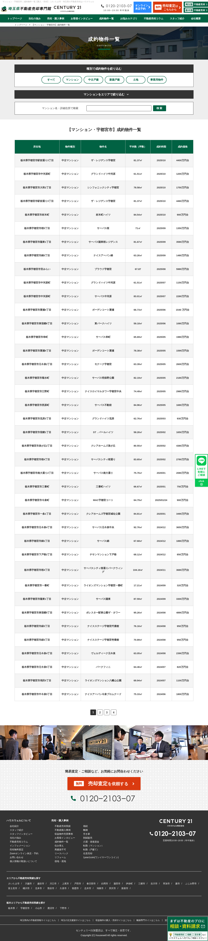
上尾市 (65, 883)
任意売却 (87, 853)
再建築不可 (60, 849)
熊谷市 (50, 888)
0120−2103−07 (107, 798)
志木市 (87, 888)
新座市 (124, 888)
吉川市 (154, 883)
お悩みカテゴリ (128, 18)
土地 (135, 79)
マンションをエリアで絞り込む (104, 94)
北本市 (38, 888)
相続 (85, 826)
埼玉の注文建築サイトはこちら (76, 920)
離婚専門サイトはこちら (148, 920)
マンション (72, 79)
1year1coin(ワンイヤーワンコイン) (101, 857)
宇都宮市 (25, 908)
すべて (51, 79)
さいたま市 (14, 883)
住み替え (59, 845)
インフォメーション (20, 845)
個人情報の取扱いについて (23, 861)
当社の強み (34, 18)
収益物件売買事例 (64, 834)
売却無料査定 (16, 849)
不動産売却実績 (63, 826)
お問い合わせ (16, 857)
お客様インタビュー (82, 18)
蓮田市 (117, 883)
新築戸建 (114, 79)
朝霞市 (75, 888)
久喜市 (63, 888)
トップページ (14, 18)
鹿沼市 (50, 908)
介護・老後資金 (91, 841)
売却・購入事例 (55, 18)
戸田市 (77, 883)
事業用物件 (156, 79)
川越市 (28, 883)
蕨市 (177, 883)
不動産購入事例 (63, 830)
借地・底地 (60, 861)
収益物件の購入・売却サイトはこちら (113, 920)
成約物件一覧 (106, 18)
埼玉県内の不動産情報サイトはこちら (38, 920)
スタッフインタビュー (21, 834)
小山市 (38, 908)
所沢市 (112, 888)
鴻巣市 (100, 888)
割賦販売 (87, 837)
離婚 (85, 830)
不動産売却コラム (153, 18)
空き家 (86, 834)
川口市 (53, 883)
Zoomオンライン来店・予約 (24, 853)
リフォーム (60, 857)
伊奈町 (129, 883)
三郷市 (141, 883)
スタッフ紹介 (177, 18)
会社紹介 (14, 826)
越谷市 (40, 883)
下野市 (63, 908)
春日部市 (91, 883)
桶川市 (26, 888)
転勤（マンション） (93, 845)
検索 (159, 108)
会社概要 (196, 18)
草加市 (166, 883)
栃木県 (11, 908)
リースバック (61, 853)
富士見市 (12, 888)
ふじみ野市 (191, 883)
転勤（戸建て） (91, 849)
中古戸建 (93, 79)
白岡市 (104, 883)
